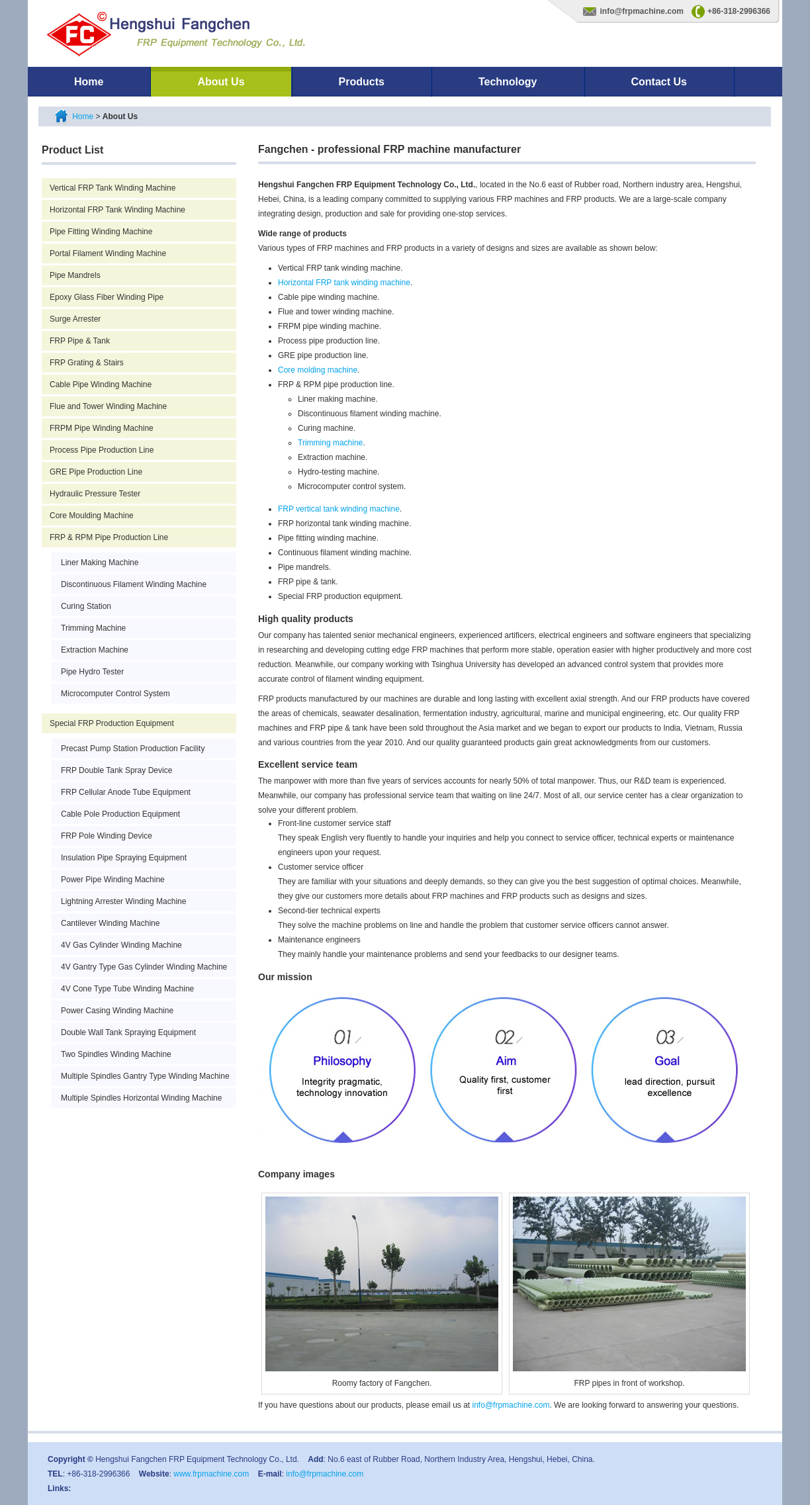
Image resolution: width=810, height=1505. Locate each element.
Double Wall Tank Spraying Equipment (128, 1032)
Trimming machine (330, 442)
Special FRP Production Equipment (112, 723)
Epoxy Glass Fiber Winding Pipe (106, 297)
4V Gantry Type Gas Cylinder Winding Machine (144, 967)
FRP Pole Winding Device (106, 836)
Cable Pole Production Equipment (120, 814)
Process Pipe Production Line (102, 450)
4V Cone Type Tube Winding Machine (127, 988)
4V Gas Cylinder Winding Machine (121, 945)
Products (361, 81)
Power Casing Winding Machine (117, 1010)
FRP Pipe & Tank (80, 340)
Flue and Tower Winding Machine (108, 406)
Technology (507, 81)
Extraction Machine (94, 650)
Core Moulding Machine (92, 515)
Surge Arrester (75, 319)
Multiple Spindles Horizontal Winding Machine (141, 1098)
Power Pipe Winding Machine (113, 879)
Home (88, 81)
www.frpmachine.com (211, 1474)
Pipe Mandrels (75, 275)
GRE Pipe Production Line (96, 472)
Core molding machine (317, 370)
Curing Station (86, 606)
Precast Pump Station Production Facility (132, 748)
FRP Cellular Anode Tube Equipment (126, 792)
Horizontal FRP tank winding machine (344, 282)
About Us (220, 81)
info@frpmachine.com (642, 11)
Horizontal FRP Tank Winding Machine (117, 209)
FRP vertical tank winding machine (339, 509)
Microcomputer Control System (115, 693)
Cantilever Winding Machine (110, 923)
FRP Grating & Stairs (87, 362)
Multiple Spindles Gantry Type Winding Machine (145, 1076)
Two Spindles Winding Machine (116, 1054)
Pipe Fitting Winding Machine (101, 231)
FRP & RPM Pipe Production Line (109, 537)
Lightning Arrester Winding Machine (123, 901)
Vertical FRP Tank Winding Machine (112, 188)
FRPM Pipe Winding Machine (102, 428)
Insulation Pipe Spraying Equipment (124, 857)
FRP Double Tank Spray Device (116, 770)
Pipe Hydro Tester (92, 671)
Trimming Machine (93, 628)
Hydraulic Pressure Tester (95, 493)
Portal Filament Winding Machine (108, 253)
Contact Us (659, 81)
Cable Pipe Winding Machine (101, 384)
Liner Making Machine (99, 562)
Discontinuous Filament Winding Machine (133, 584)
